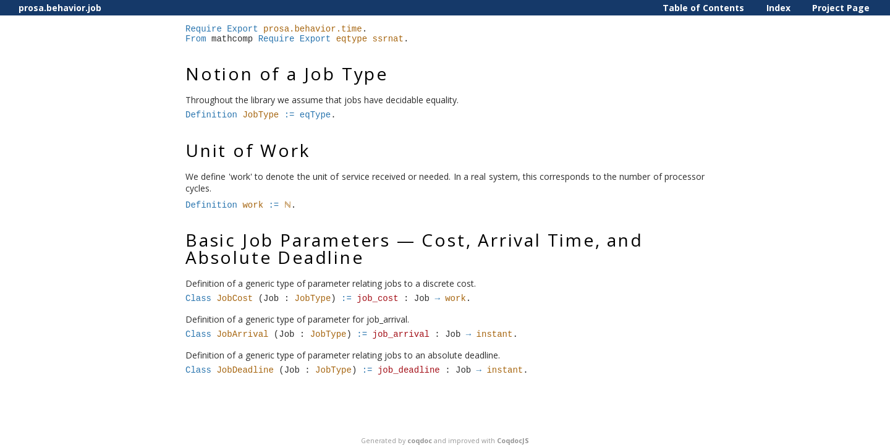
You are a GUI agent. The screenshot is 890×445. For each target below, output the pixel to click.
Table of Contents (703, 8)
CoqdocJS (513, 440)
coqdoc (419, 440)
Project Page (841, 8)
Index (778, 8)
